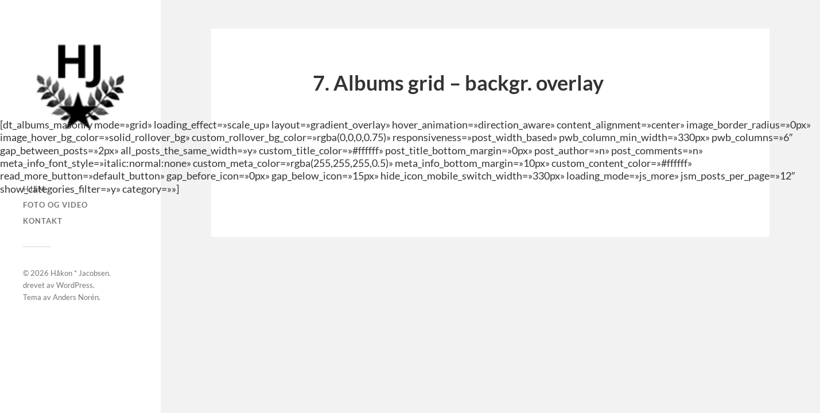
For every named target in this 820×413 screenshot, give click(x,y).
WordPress (74, 285)
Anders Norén (76, 297)
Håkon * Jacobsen (79, 273)
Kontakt (43, 220)
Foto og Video (55, 204)
